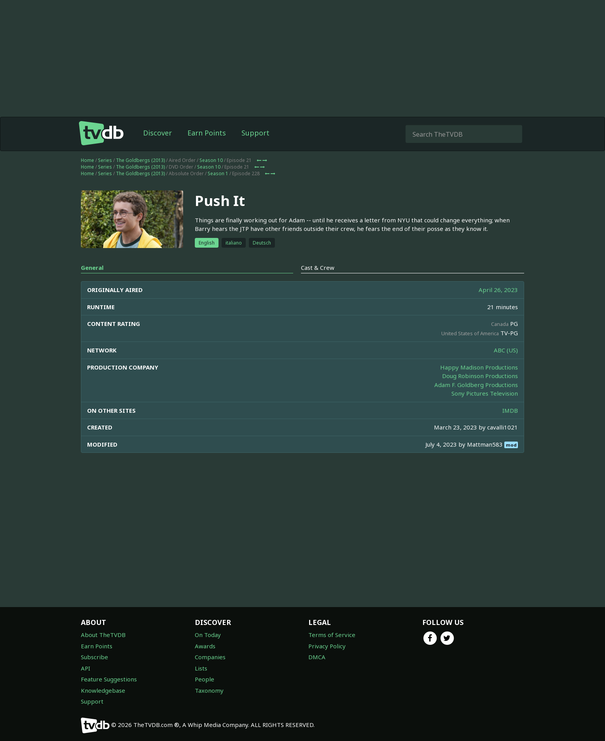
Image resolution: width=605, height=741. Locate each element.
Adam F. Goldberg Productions (476, 385)
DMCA (316, 657)
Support (255, 132)
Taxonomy (209, 690)
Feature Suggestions (109, 679)
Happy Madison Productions (479, 367)
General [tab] (92, 267)
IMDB (510, 410)
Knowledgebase (103, 690)
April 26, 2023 (498, 290)
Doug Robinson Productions (480, 376)
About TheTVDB (103, 635)
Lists (201, 668)
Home (87, 160)
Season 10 (211, 160)
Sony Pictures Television (484, 393)
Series (105, 160)
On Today (208, 635)
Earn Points (206, 132)
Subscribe (94, 657)
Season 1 (218, 173)
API (85, 668)
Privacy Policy (327, 646)
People (204, 679)
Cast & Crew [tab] (317, 267)
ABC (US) (506, 350)
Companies (210, 657)
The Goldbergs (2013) (140, 160)
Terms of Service (331, 635)
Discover (157, 132)
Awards (205, 646)
